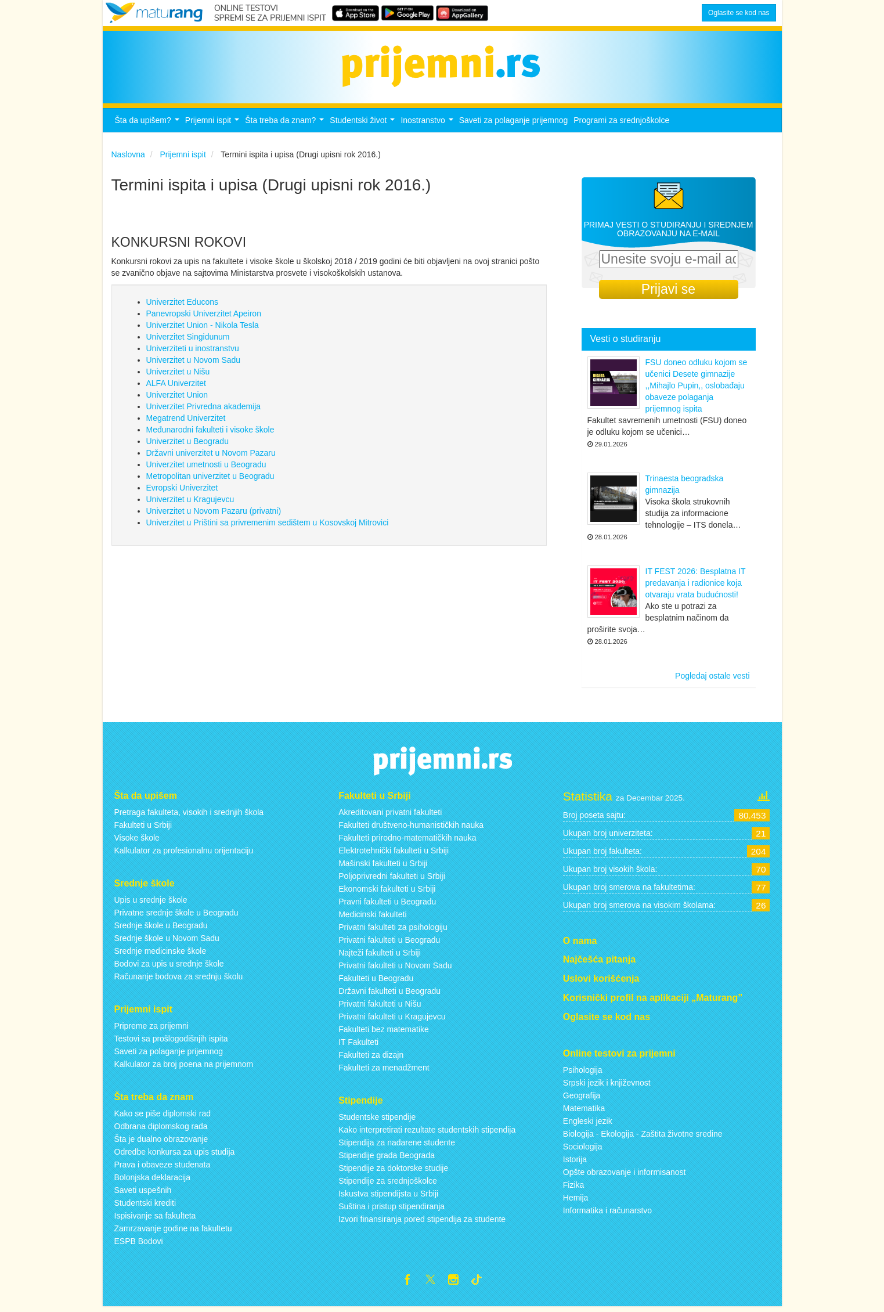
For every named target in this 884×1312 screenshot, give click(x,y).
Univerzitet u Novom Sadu (193, 363)
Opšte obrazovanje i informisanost (624, 1175)
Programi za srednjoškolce (621, 123)
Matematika (584, 1111)
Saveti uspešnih (143, 1193)
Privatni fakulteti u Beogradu (389, 943)
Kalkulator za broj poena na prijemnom (184, 1067)
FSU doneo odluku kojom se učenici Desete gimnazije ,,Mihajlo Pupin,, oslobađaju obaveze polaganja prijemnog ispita (696, 389)
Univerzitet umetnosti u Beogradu (206, 468)
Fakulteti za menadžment (383, 1071)
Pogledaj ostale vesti (712, 679)
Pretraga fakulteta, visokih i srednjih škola (189, 815)
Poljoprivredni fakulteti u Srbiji (391, 879)
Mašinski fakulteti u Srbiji (382, 866)
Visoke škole (137, 841)
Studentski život (364, 127)
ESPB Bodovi (138, 1244)
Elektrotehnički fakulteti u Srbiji (393, 853)
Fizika (573, 1187)
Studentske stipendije (377, 1120)
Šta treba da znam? (286, 127)
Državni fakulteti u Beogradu (389, 994)
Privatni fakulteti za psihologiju (393, 930)
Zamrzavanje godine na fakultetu (173, 1231)
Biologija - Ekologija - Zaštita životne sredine (643, 1136)
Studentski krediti (145, 1205)
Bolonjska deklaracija (152, 1180)
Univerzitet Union (177, 398)
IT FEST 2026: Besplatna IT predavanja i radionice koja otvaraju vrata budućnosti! (695, 586)
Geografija (582, 1098)
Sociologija (582, 1149)
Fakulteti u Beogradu (375, 981)
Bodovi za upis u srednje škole (169, 967)
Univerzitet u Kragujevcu (190, 502)
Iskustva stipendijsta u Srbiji (388, 1197)
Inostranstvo (428, 127)
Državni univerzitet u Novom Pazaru (211, 456)
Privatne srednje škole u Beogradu (176, 916)
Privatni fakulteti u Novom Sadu (395, 968)
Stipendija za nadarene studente (396, 1145)
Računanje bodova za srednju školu (178, 979)
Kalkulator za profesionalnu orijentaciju (184, 853)
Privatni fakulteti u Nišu (379, 1007)
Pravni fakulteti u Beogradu (387, 905)
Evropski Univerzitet (182, 491)
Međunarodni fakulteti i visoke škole (210, 433)
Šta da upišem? (148, 127)
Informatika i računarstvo (607, 1213)
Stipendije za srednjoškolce (387, 1184)
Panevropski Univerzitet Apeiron (203, 317)
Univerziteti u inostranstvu (192, 351)
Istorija (575, 1162)
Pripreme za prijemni (151, 1029)
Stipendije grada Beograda (386, 1158)
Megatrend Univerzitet (186, 421)
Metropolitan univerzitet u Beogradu (210, 479)
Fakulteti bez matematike (383, 1032)
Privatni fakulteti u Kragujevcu (391, 1020)
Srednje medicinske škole (160, 954)
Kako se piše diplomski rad (162, 1116)
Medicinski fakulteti (372, 917)
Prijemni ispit (213, 127)
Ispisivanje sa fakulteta (155, 1218)
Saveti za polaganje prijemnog (513, 123)
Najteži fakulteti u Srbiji (379, 956)
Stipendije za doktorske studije (393, 1171)
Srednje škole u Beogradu (161, 928)
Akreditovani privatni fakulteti (390, 815)
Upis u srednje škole (150, 903)
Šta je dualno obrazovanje (161, 1141)
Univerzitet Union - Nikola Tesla (202, 328)
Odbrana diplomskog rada (161, 1129)
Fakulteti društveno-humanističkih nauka (411, 828)
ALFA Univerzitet (176, 386)
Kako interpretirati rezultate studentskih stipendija (426, 1133)
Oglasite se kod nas (738, 13)
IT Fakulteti (358, 1045)
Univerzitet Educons (182, 305)
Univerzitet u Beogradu (187, 444)
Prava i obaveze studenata (162, 1167)
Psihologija (582, 1072)
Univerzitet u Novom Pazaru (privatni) (214, 514)
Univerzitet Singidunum (188, 340)
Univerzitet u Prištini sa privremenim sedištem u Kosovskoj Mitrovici (267, 526)
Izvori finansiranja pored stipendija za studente (422, 1222)
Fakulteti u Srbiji (143, 828)
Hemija (576, 1200)
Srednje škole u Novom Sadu (166, 941)
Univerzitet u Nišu (178, 375)
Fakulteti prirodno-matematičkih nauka (407, 841)
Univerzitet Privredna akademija (203, 409)
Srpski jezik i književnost (607, 1085)
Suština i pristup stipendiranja (391, 1209)
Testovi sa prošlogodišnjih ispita (171, 1042)
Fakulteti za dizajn (370, 1058)
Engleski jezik (587, 1123)
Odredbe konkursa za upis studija (174, 1154)
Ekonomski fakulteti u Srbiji (386, 892)
